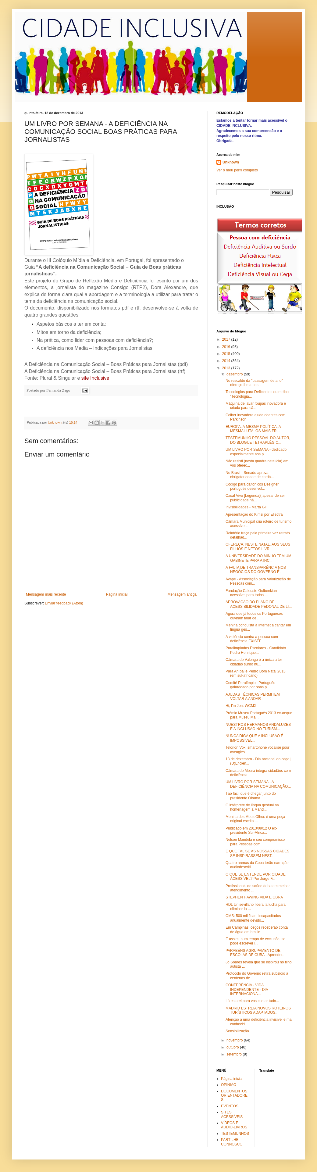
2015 (226, 354)
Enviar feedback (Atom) (64, 603)
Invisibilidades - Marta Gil (246, 507)
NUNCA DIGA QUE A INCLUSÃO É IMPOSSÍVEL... (254, 738)
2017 (226, 339)
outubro (233, 1047)
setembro (234, 1054)
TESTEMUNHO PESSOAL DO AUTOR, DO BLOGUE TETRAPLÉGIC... (258, 440)
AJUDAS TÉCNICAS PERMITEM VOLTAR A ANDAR (253, 696)
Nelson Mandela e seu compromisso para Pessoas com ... (255, 841)
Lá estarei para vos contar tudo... (252, 1001)
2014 (226, 361)
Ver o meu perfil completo (237, 170)
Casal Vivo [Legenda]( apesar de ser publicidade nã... (255, 497)
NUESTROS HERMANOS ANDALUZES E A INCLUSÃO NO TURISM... (258, 726)
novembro (235, 1040)
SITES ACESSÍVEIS (232, 1114)
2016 (226, 347)
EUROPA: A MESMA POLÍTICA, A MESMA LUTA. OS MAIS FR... (253, 429)
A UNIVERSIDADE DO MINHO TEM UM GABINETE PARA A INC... (258, 558)
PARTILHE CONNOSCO (232, 1142)
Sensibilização (237, 1031)
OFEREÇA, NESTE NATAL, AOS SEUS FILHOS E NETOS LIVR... (258, 546)
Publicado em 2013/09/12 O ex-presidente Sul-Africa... (251, 830)
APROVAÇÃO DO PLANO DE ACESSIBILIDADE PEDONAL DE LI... (259, 604)
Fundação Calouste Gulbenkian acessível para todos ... (251, 593)
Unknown (231, 162)
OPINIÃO (228, 1085)
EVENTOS (229, 1106)
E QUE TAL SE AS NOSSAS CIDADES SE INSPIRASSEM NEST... (257, 853)
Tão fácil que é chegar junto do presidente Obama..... (251, 795)
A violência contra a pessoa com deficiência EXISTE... (252, 639)
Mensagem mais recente (46, 594)
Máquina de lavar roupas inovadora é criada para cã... (256, 405)
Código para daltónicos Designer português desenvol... (252, 486)
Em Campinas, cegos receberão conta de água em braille (257, 929)
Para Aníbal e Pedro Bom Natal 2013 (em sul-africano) (256, 673)
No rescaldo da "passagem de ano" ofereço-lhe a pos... (254, 382)
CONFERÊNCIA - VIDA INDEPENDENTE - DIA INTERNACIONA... (247, 989)
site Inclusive (95, 378)
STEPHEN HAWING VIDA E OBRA (254, 897)
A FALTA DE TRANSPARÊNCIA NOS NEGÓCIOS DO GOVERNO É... (256, 569)
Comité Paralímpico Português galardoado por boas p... (250, 685)
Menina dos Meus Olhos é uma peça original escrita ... (255, 819)
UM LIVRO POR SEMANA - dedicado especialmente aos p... (256, 451)
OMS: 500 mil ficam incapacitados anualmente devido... (253, 918)
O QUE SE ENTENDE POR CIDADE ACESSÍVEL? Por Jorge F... (256, 876)
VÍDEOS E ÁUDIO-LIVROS (234, 1125)
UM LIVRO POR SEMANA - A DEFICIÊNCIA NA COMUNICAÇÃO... (258, 784)
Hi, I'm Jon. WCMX (241, 706)
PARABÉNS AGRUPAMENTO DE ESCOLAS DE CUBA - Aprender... (255, 952)
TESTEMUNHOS (235, 1133)
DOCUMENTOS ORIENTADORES (234, 1095)
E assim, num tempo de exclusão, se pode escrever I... (255, 941)
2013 (226, 368)
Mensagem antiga (182, 594)
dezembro (235, 374)
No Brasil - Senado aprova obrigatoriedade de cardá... (250, 475)
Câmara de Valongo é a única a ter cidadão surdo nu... (254, 662)
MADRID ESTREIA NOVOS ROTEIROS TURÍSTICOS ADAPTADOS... (258, 1010)
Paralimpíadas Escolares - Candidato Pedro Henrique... (256, 650)
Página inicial (117, 594)
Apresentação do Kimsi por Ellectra (254, 514)
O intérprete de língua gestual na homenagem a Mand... (252, 807)
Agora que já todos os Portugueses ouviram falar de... (254, 615)
